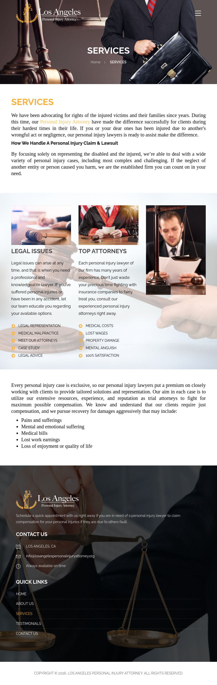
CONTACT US (27, 634)
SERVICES (24, 614)
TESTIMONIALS (28, 624)
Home (95, 62)
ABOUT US (25, 604)
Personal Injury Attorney (65, 121)
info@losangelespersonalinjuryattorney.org (60, 556)
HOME (21, 594)
